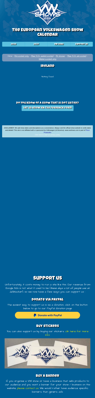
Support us (81, 44)
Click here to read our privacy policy (47, 135)
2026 (13, 44)
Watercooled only (47, 59)
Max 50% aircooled (76, 56)
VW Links (59, 44)
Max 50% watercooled (42, 56)
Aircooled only (21, 56)
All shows (60, 56)
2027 (36, 44)
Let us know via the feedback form (47, 108)
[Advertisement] (47, 161)
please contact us (27, 388)
